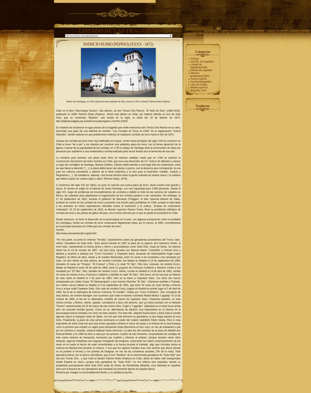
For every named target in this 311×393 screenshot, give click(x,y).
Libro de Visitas (199, 84)
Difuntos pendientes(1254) (199, 74)
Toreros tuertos (199, 78)
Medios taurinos (199, 87)
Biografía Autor (199, 90)
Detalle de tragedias (201, 70)
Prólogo (195, 58)
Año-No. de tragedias (202, 61)
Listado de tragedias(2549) (198, 66)
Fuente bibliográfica (201, 81)
